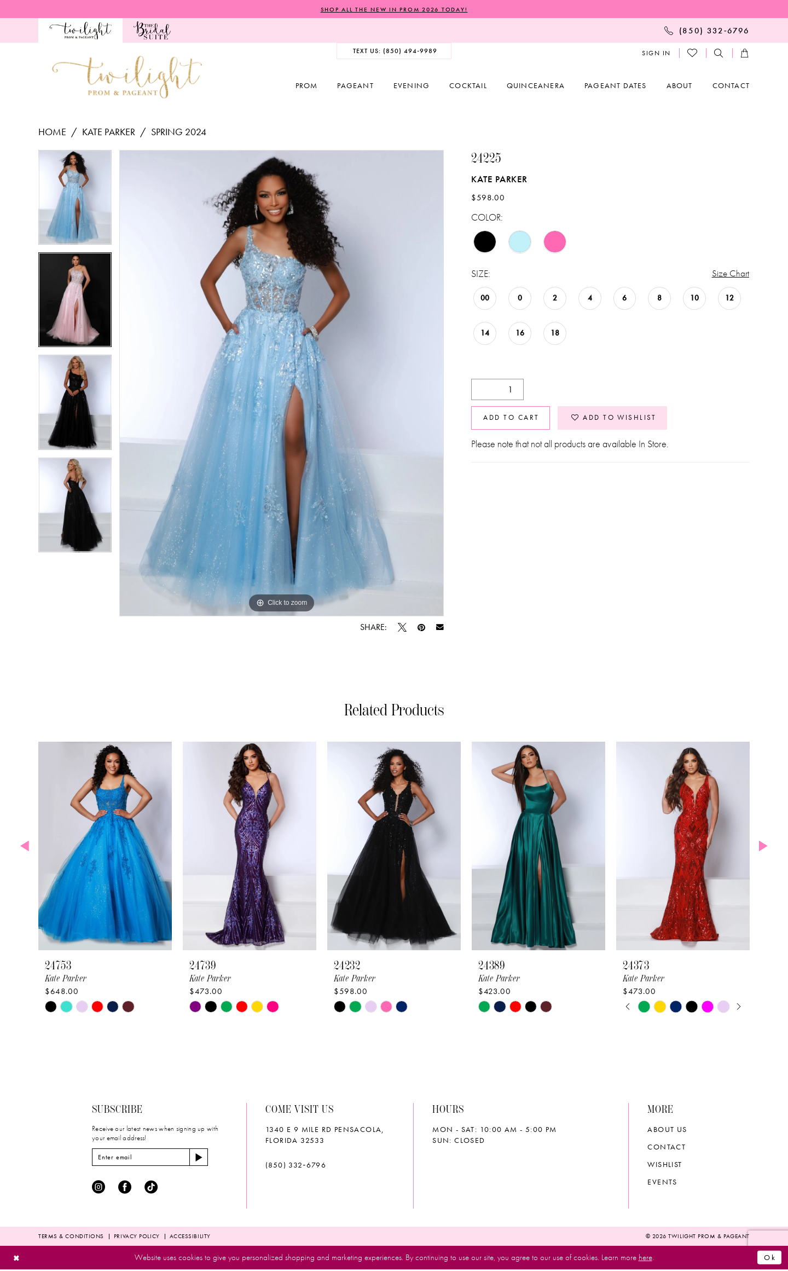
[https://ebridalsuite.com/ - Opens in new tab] (152, 31)
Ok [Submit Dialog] (769, 1258)
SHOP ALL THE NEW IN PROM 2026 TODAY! (394, 9)
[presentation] (105, 846)
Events (662, 1182)
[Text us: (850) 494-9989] (394, 51)
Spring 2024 (178, 132)
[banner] (127, 77)
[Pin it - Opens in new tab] (421, 627)
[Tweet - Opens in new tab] (402, 627)
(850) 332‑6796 (295, 1165)
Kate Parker (108, 132)
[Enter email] (153, 1158)
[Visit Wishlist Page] (692, 53)
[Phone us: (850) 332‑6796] (707, 30)
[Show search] (719, 54)
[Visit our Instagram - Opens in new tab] (98, 1188)
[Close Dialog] (17, 1259)
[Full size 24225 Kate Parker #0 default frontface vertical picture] (281, 383)
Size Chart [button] (730, 274)
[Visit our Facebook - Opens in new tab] (124, 1188)
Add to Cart (514, 420)
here (645, 1258)
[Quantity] (497, 391)
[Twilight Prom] (80, 31)
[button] (656, 53)
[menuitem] (80, 31)
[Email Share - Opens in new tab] (440, 628)
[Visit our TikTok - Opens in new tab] (151, 1188)
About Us (667, 1130)
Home (52, 132)
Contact (666, 1147)
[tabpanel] (75, 202)
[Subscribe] (205, 1158)
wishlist (664, 1165)
